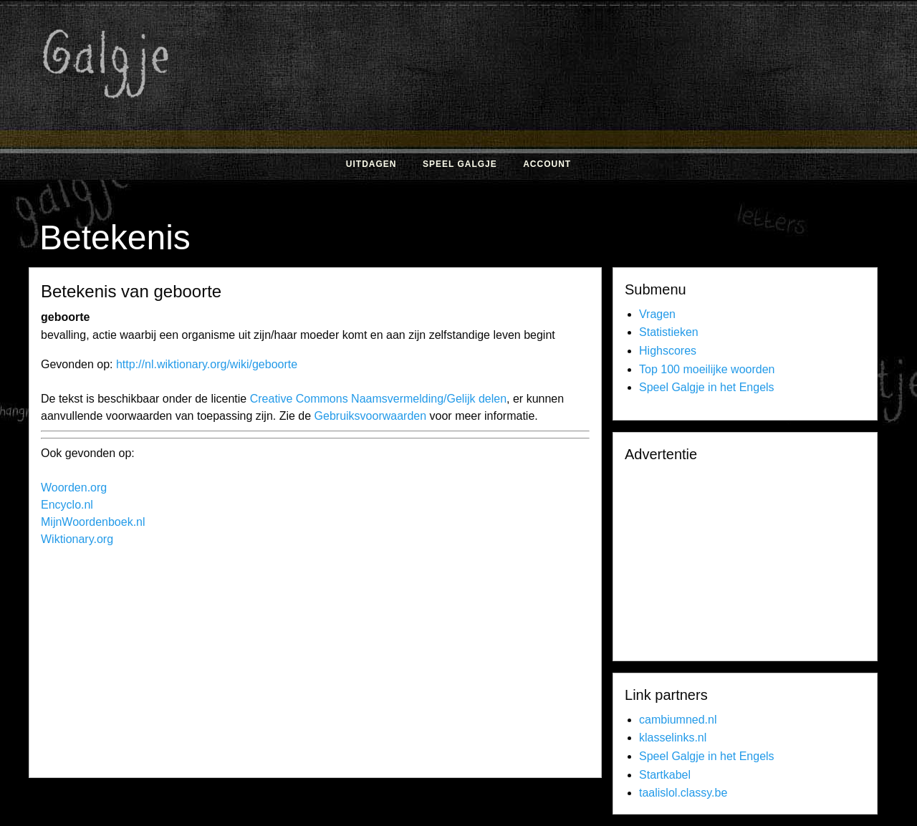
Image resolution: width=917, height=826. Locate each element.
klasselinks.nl (672, 737)
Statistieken (668, 332)
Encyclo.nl (67, 505)
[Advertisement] (612, 113)
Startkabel (665, 775)
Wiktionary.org (77, 539)
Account (547, 164)
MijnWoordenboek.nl (93, 522)
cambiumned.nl (678, 720)
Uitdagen (371, 164)
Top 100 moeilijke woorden (706, 369)
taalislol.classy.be (683, 793)
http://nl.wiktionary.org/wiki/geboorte (206, 364)
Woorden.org (74, 487)
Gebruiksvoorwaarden (371, 416)
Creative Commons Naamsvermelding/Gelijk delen (378, 399)
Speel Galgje (460, 164)
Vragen (657, 314)
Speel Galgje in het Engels (706, 387)
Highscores (667, 351)
